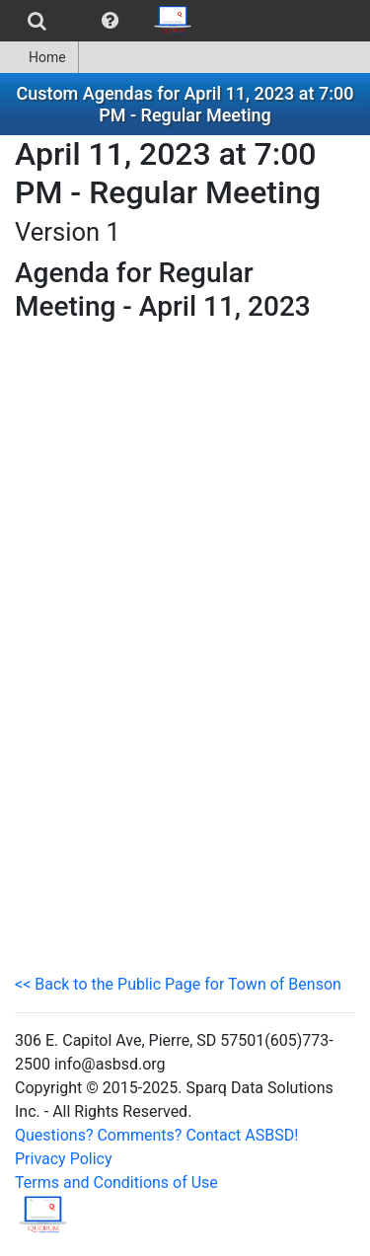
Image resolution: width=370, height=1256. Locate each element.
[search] (37, 20)
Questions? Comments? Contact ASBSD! (156, 1135)
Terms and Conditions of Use (116, 1182)
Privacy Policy (63, 1158)
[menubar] (102, 20)
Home (39, 57)
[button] (110, 21)
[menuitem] (37, 20)
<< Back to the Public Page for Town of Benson (178, 984)
